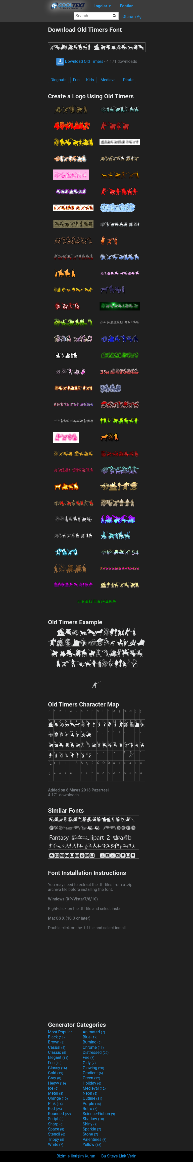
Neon (90, 1093)
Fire (88, 1057)
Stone (90, 1134)
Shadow (93, 1118)
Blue (90, 1037)
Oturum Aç (131, 16)
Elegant (58, 1057)
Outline (92, 1098)
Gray (54, 1077)
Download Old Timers (79, 61)
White (55, 1144)
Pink (55, 1103)
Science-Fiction (99, 1113)
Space (56, 1129)
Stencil (56, 1134)
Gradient (93, 1072)
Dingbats (58, 79)
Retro (90, 1108)
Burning (92, 1042)
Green (91, 1077)
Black (56, 1037)
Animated (94, 1032)
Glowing (93, 1067)
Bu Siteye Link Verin (118, 1156)
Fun (76, 79)
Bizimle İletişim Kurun (76, 1156)
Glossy (57, 1067)
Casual (56, 1047)
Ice (53, 1088)
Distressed (96, 1052)
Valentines (95, 1139)
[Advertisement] (24, 101)
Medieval (109, 79)
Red (55, 1108)
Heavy (57, 1083)
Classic (57, 1052)
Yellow (92, 1144)
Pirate (128, 79)
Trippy (56, 1139)
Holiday (92, 1083)
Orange (58, 1098)
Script (56, 1118)
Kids (90, 79)
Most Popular (60, 1032)
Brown (56, 1042)
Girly (89, 1062)
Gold (55, 1072)
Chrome (93, 1047)
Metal (55, 1093)
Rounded (59, 1113)
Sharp (56, 1124)
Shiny (90, 1124)
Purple (92, 1103)
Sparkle (92, 1129)
